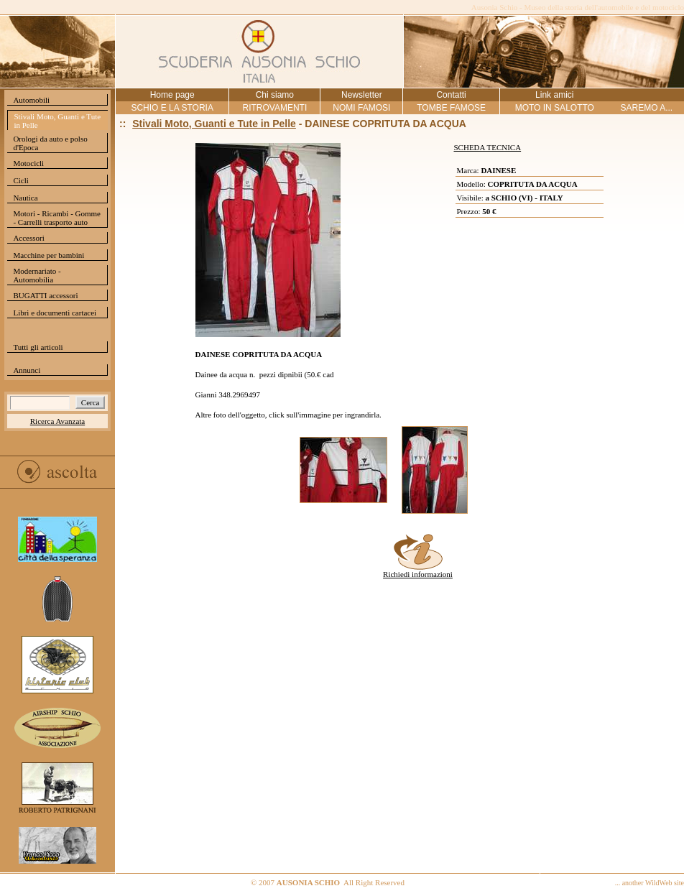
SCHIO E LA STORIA (172, 108)
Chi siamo (275, 95)
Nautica (25, 197)
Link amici (554, 95)
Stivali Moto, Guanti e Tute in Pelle (57, 120)
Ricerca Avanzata (57, 421)
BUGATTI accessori (45, 295)
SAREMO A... (646, 108)
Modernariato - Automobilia (36, 275)
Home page (172, 95)
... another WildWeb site (649, 883)
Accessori (28, 238)
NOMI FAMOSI (361, 108)
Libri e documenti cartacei (54, 312)
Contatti (451, 95)
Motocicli (28, 163)
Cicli (20, 180)
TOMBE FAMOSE (451, 108)
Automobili (31, 100)
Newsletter (361, 95)
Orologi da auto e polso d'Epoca (50, 143)
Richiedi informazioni (418, 570)
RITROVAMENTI (274, 108)
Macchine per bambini (48, 255)
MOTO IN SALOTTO (554, 108)
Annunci (26, 370)
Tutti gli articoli (38, 347)
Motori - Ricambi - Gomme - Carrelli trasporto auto (57, 217)
